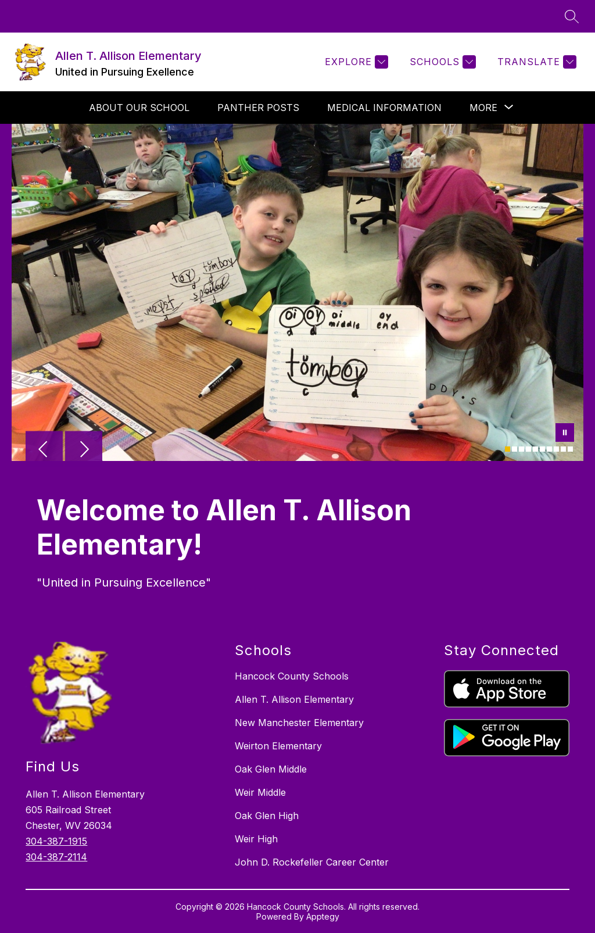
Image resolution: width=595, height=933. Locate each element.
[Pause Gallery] (564, 433)
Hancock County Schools (292, 676)
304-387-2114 (56, 857)
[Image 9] (563, 449)
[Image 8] (556, 449)
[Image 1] (507, 449)
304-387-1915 (56, 841)
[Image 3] (521, 449)
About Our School (139, 107)
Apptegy (322, 916)
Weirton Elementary (278, 746)
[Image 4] (528, 449)
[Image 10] (570, 449)
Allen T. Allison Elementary (294, 699)
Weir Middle (260, 792)
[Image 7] (549, 449)
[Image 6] (542, 449)
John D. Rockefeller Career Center (312, 862)
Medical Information (384, 107)
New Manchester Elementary (299, 722)
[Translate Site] (535, 62)
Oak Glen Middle (271, 769)
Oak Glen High (267, 815)
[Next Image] (83, 450)
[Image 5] (535, 449)
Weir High (256, 839)
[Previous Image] (44, 450)
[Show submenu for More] (483, 108)
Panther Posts (258, 107)
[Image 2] (514, 449)
